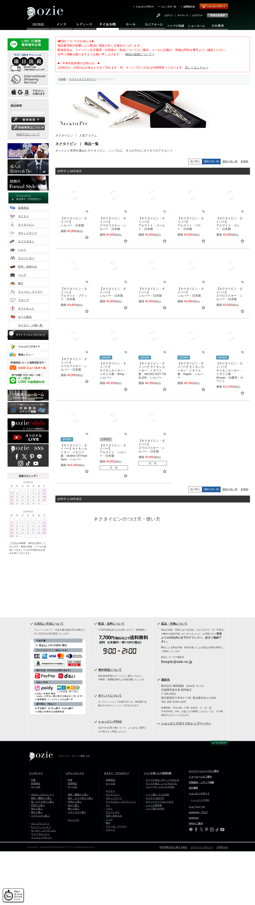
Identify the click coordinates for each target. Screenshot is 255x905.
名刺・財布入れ (114, 815)
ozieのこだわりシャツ (42, 794)
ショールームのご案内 (200, 776)
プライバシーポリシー (201, 847)
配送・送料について (111, 623)
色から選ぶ (37, 808)
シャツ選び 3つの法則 (157, 794)
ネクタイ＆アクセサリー (83, 79)
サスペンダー (26, 258)
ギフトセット (26, 308)
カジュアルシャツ (40, 823)
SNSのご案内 (196, 823)
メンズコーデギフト (41, 837)
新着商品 (23, 207)
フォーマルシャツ (40, 834)
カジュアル (73, 820)
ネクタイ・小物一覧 (30, 325)
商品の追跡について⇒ (140, 54)
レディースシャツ (75, 773)
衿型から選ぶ (38, 805)
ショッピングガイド (199, 793)
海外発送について (110, 669)
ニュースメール (197, 806)
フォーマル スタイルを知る (160, 787)
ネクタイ (23, 216)
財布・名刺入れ (27, 266)
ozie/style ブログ (198, 812)
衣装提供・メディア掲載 (201, 782)
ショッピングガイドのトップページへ (186, 723)
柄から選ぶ (37, 812)
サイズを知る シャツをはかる (161, 783)
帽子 (20, 283)
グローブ (23, 300)
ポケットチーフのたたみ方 (159, 801)
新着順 (244, 161)
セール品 (35, 787)
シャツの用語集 (154, 805)
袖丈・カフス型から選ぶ (80, 798)
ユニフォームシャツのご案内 (204, 771)
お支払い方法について (49, 623)
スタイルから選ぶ (40, 815)
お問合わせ (222, 847)
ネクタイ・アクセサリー (116, 773)
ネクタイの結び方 (155, 798)
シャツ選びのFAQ (155, 808)
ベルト (22, 249)
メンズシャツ (36, 773)
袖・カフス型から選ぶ (42, 801)
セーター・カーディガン (43, 830)
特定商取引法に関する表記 (173, 847)
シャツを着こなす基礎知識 (157, 773)
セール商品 (25, 316)
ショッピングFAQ (110, 721)
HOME (62, 79)
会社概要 (193, 788)
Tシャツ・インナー (41, 827)
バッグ (22, 275)
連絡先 (165, 679)
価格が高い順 (229, 161)
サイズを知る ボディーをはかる (162, 780)
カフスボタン (26, 241)
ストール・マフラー (30, 291)
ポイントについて (110, 695)
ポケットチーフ (27, 233)
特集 (33, 780)
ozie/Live (194, 818)
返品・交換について (174, 623)
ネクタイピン (26, 224)
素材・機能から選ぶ (41, 798)
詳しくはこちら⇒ (196, 67)
